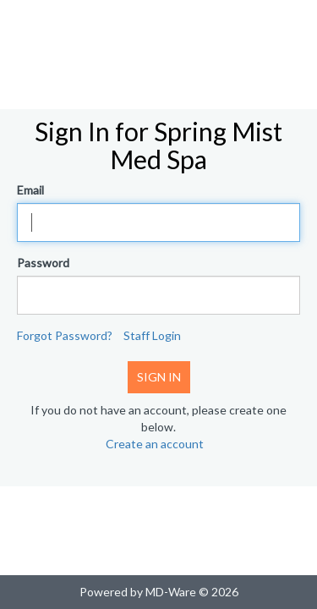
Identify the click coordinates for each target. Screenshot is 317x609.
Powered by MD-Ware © (144, 591)
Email (30, 190)
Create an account (155, 443)
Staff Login (152, 335)
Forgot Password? (64, 335)
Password (43, 262)
